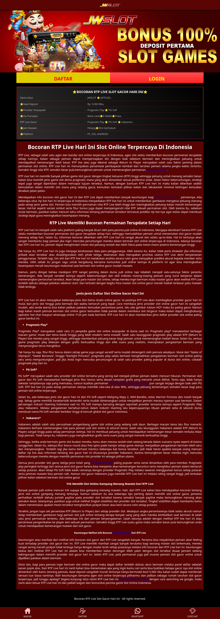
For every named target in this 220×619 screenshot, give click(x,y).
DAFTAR (63, 78)
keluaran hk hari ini (167, 197)
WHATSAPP (137, 613)
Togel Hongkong (122, 532)
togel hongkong (156, 170)
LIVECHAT (192, 613)
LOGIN (157, 78)
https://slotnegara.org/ (133, 579)
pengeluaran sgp (102, 463)
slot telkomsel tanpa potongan (128, 383)
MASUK (27, 613)
